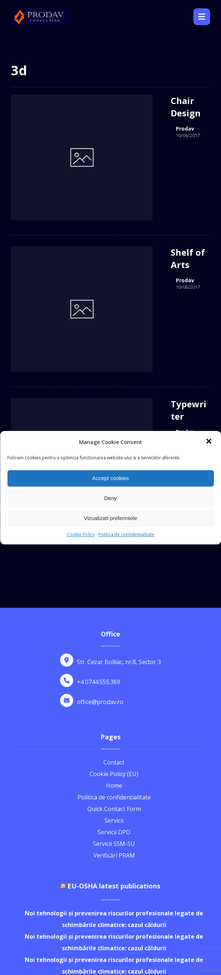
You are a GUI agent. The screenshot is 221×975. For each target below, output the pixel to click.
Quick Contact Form (114, 701)
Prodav (152, 116)
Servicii (113, 713)
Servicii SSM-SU (114, 736)
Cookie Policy (81, 534)
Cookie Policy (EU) (114, 666)
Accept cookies (110, 478)
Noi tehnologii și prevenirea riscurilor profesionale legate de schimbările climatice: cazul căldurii (114, 811)
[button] (209, 441)
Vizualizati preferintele (110, 518)
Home (114, 678)
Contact (114, 655)
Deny (110, 498)
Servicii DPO (114, 724)
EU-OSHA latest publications (113, 778)
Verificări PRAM (114, 748)
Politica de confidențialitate (126, 534)
